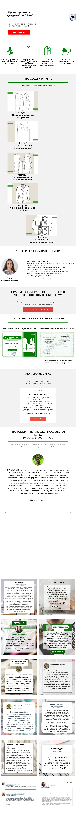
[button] (25, 503)
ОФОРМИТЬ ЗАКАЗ (19, 32)
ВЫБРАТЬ (38, 419)
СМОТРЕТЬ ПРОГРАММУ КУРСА (38, 309)
